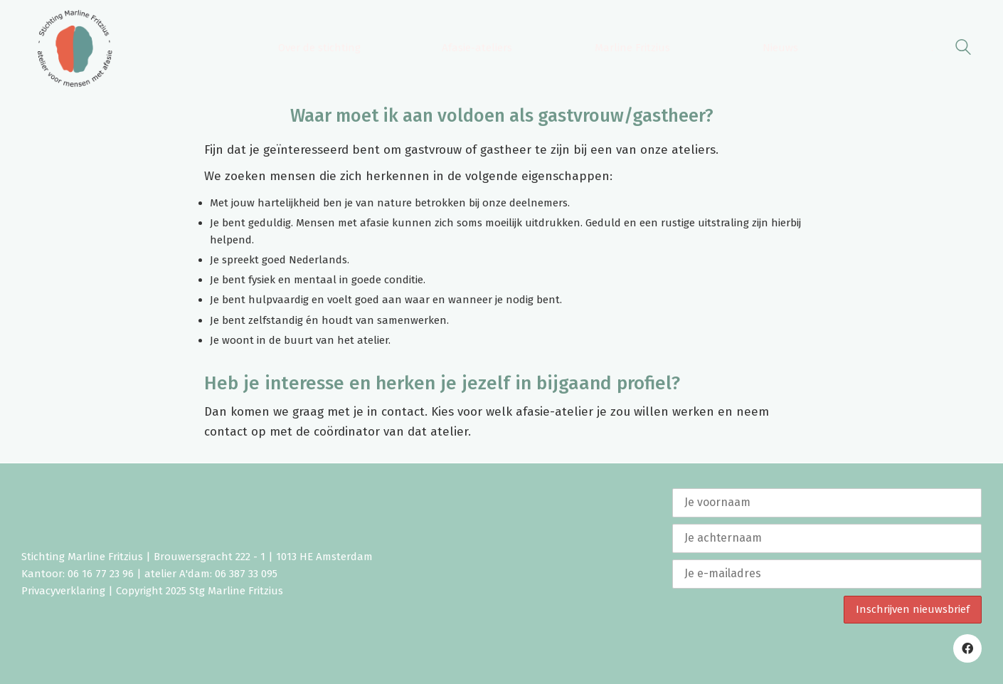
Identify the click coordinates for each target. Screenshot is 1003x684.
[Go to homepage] (74, 48)
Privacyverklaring (63, 590)
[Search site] (963, 49)
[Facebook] (967, 648)
